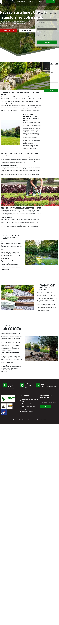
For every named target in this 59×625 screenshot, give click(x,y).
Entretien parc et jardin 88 (28, 404)
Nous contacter (27, 30)
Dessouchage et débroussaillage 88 (30, 400)
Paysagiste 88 (51, 0)
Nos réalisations (8, 30)
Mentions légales (30, 419)
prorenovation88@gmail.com (48, 386)
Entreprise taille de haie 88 (28, 406)
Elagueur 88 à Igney (12, 0)
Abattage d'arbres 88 (27, 411)
